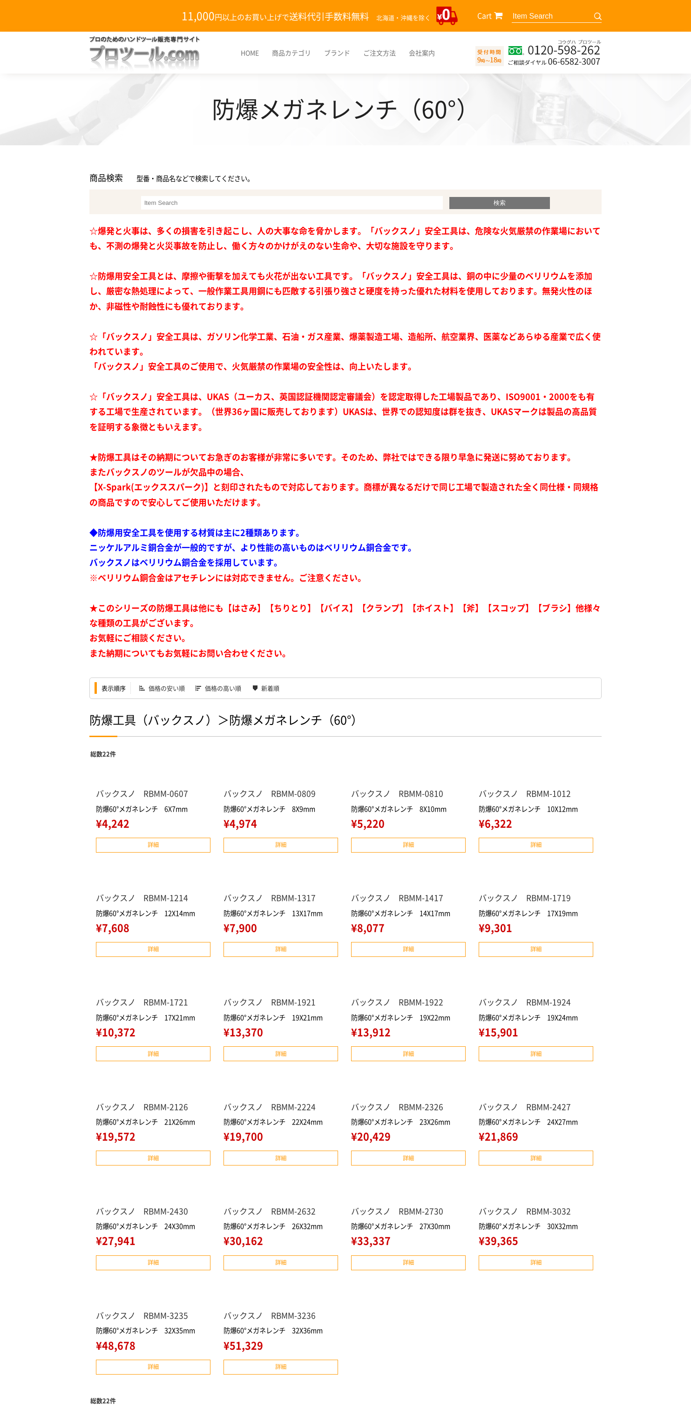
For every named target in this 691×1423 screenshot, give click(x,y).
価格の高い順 (223, 688)
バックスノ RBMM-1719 (527, 898)
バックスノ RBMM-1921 (272, 1003)
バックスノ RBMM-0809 (272, 793)
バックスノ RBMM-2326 (399, 1108)
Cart (484, 15)
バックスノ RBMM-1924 (527, 1003)
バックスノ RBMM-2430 (144, 1212)
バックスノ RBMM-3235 (144, 1317)
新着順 (270, 688)
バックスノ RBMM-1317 (272, 898)
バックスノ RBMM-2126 (144, 1108)
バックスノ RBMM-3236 (272, 1317)
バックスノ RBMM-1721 (144, 1003)
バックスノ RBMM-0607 (144, 793)
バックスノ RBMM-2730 (399, 1212)
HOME (250, 52)
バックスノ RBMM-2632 (272, 1212)
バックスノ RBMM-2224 (272, 1108)
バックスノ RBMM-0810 (399, 793)
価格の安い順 (167, 688)
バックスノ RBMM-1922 (399, 1003)
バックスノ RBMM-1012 (527, 793)
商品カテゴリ (291, 52)
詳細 (153, 844)
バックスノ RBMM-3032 (527, 1212)
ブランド (337, 52)
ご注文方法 (379, 52)
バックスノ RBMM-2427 (527, 1108)
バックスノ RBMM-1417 (399, 898)
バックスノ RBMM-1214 (144, 898)
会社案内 (422, 52)
